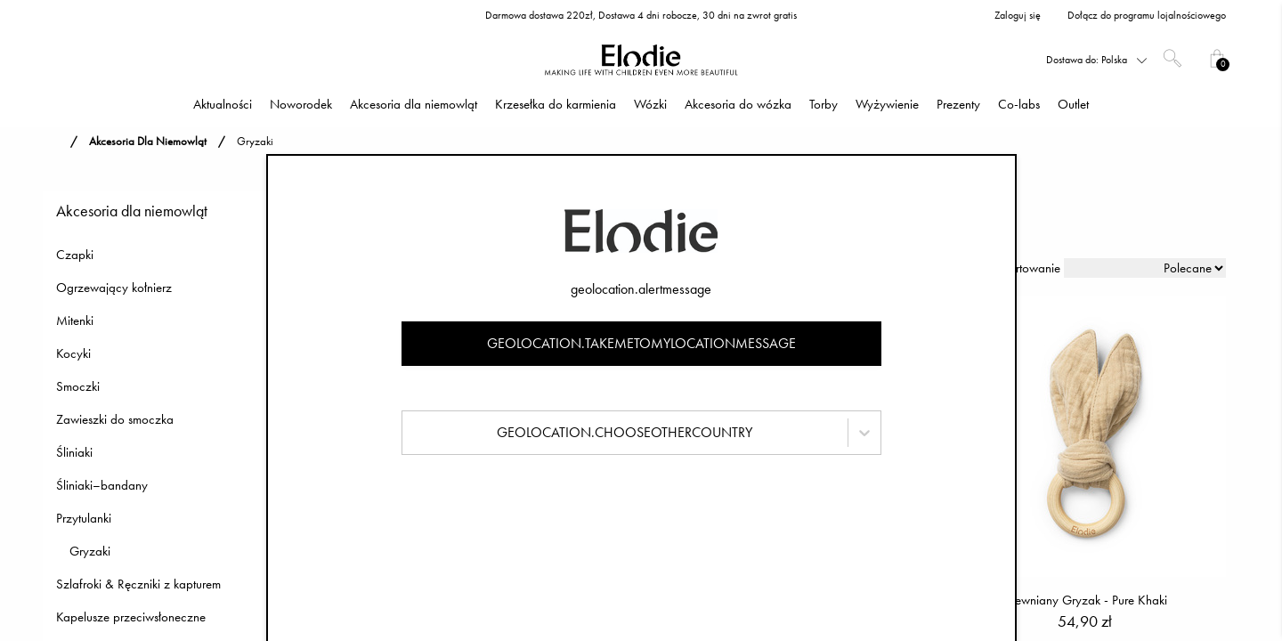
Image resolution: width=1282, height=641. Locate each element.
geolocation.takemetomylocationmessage (641, 343)
